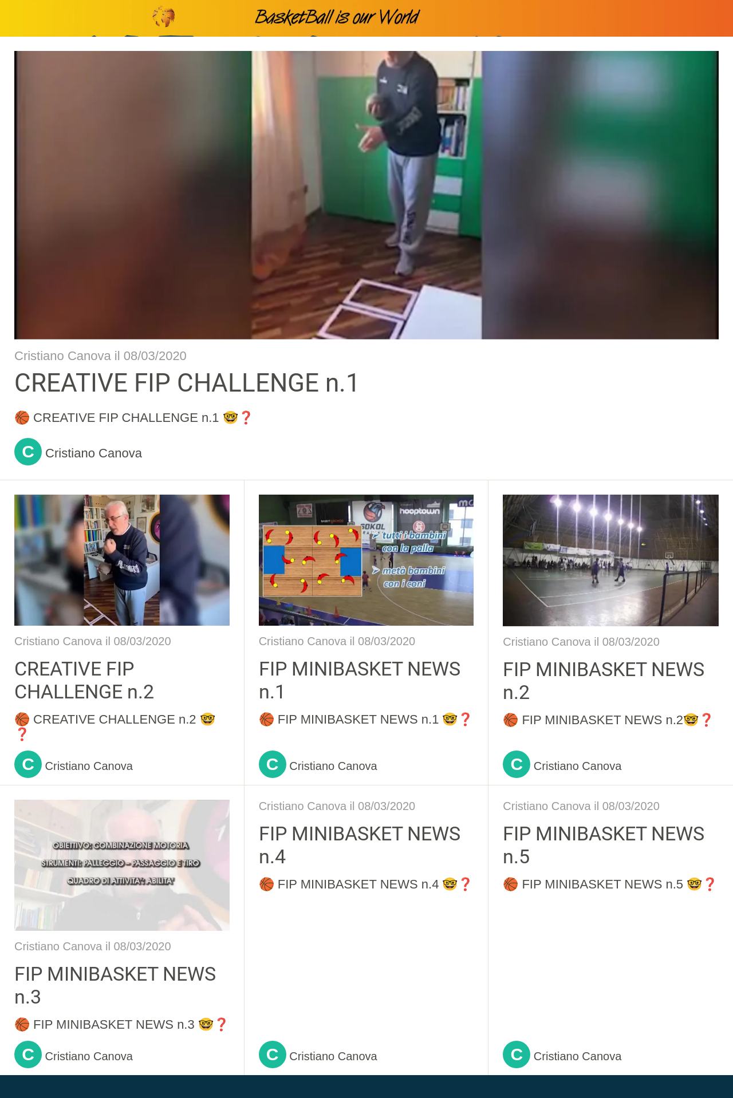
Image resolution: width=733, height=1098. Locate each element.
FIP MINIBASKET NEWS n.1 (359, 680)
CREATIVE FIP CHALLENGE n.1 (187, 383)
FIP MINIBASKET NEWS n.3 (115, 985)
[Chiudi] (18, 18)
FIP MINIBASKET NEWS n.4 (359, 845)
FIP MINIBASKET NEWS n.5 (603, 845)
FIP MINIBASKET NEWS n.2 (603, 681)
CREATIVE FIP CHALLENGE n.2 (84, 680)
